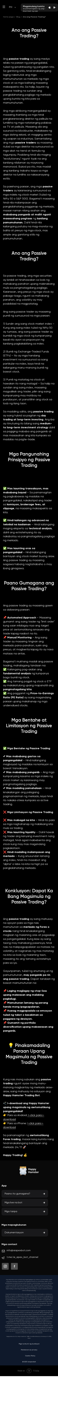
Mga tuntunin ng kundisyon (29, 1344)
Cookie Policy (30, 1356)
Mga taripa (11, 1211)
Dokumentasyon (14, 1232)
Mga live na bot (13, 1202)
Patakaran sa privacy (29, 1350)
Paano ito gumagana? (17, 1194)
